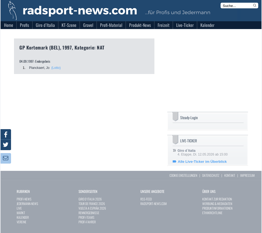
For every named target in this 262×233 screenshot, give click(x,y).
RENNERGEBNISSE (89, 212)
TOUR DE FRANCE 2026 (92, 203)
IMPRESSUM (247, 175)
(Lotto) (56, 68)
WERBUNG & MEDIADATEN (217, 203)
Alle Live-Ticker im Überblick (202, 162)
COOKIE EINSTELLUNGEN (183, 175)
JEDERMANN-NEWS (27, 203)
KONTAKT (229, 175)
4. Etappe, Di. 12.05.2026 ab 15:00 (203, 152)
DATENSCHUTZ (210, 175)
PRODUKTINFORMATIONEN (217, 208)
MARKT (21, 212)
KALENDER (23, 217)
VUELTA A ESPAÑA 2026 (92, 208)
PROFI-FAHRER (87, 222)
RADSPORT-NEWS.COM (153, 203)
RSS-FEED (146, 199)
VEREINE (21, 222)
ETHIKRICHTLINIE (212, 212)
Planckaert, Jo (39, 68)
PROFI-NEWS (24, 199)
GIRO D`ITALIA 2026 (90, 199)
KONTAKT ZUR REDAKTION (217, 199)
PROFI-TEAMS (86, 217)
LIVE (19, 208)
